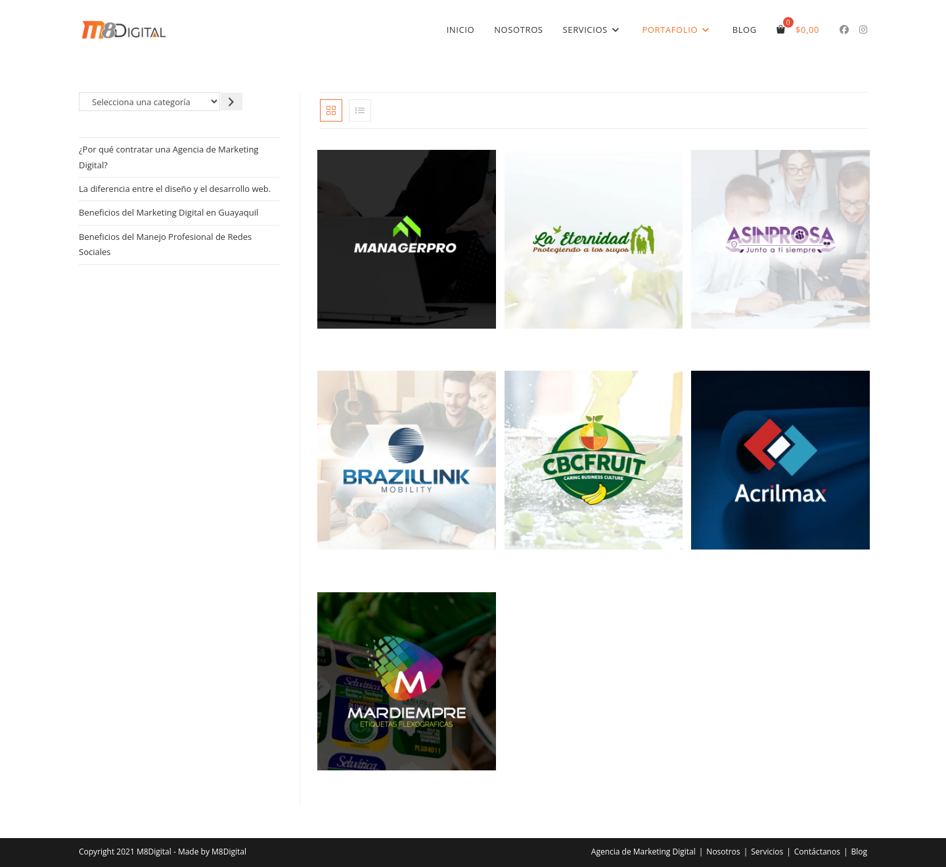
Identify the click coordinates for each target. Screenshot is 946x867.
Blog (859, 851)
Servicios (767, 851)
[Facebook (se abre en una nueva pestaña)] (844, 29)
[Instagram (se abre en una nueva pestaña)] (863, 29)
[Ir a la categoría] (231, 101)
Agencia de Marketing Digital (643, 851)
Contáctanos (817, 851)
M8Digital (229, 851)
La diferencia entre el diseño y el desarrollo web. (175, 189)
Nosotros (723, 851)
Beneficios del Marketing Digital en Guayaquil (168, 212)
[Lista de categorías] (149, 101)
